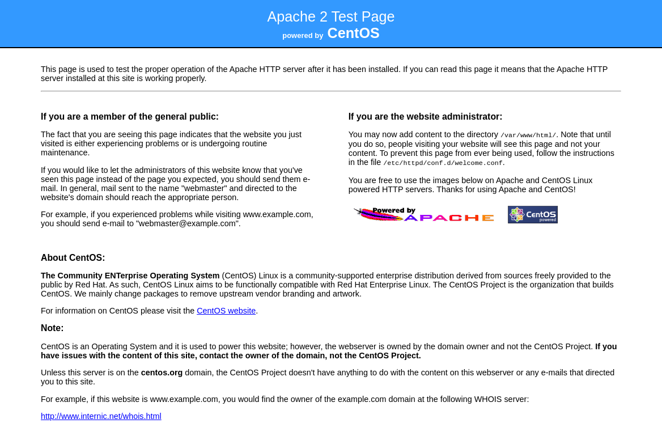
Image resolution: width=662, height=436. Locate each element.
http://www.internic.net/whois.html (101, 415)
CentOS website (226, 309)
